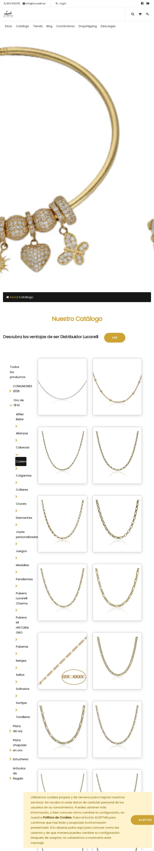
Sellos (20, 675)
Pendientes (21, 579)
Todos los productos (17, 372)
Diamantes (21, 518)
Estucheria (20, 759)
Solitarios (21, 689)
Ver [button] (114, 338)
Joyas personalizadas (21, 534)
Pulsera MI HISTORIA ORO (21, 625)
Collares (21, 489)
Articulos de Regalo (19, 773)
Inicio (13, 297)
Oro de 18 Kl (19, 402)
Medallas (21, 565)
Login (61, 3)
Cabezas (21, 447)
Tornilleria (21, 717)
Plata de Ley (17, 728)
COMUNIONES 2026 (20, 388)
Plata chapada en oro (19, 745)
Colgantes (21, 475)
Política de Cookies (57, 817)
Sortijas (21, 703)
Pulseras (21, 646)
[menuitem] (8, 26)
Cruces (21, 504)
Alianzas (21, 433)
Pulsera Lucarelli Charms (21, 598)
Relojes (21, 661)
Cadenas (21, 461)
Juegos (21, 551)
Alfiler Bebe (20, 416)
